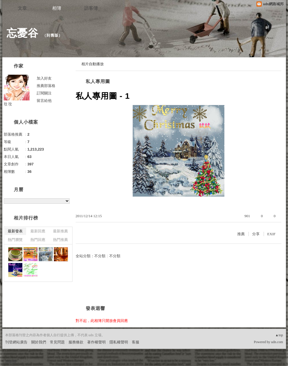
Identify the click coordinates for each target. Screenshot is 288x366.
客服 (135, 342)
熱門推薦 (60, 240)
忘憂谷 (22, 33)
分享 (256, 234)
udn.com (277, 342)
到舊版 (52, 35)
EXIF (271, 234)
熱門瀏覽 (15, 240)
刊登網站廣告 (16, 342)
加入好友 (44, 78)
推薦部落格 (46, 86)
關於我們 (38, 342)
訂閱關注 (44, 93)
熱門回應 (37, 240)
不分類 (99, 256)
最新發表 (15, 231)
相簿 (56, 8)
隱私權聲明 (118, 342)
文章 (22, 8)
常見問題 (57, 342)
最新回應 (37, 231)
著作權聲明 (96, 342)
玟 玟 (8, 104)
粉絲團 (10, 361)
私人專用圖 (98, 81)
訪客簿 (91, 8)
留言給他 (44, 100)
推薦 (241, 234)
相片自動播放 (92, 64)
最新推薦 (60, 231)
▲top (279, 335)
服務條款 (75, 342)
